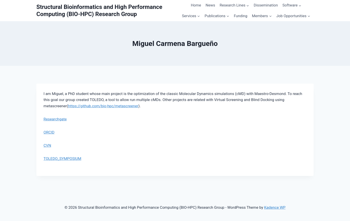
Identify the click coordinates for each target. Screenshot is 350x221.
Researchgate (55, 119)
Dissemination (266, 5)
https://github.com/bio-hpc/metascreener (103, 106)
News (210, 5)
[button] (247, 5)
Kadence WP (274, 207)
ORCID (49, 132)
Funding (240, 16)
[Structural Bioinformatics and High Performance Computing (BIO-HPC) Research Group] (107, 10)
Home (196, 5)
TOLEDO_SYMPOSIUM (62, 158)
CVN (47, 145)
